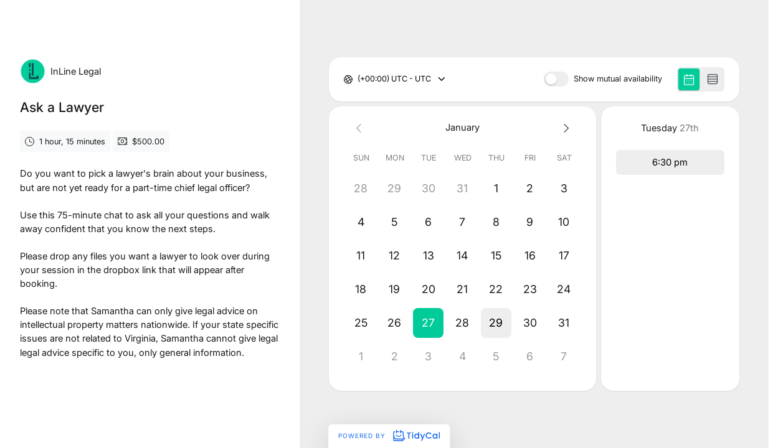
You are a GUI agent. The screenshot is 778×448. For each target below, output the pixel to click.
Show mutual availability (618, 79)
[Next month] (564, 127)
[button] (428, 323)
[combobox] (358, 79)
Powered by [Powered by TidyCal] (388, 435)
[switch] (556, 79)
